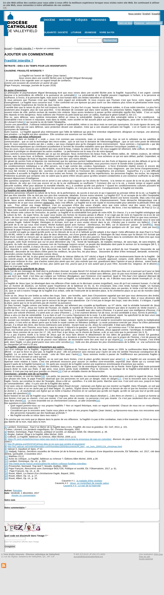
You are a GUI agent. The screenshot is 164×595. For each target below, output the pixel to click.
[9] (155, 312)
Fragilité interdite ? (23, 48)
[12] (80, 354)
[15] (60, 371)
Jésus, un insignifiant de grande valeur (89, 483)
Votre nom (9, 500)
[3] (140, 146)
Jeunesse (90, 32)
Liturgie (76, 32)
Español (156, 14)
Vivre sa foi (106, 32)
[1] (75, 95)
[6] (158, 227)
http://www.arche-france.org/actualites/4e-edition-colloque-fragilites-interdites (47, 463)
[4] (148, 222)
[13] (123, 359)
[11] (72, 342)
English (146, 14)
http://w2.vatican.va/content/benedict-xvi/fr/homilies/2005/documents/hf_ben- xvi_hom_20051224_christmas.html (64, 446)
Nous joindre (134, 14)
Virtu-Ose (158, 554)
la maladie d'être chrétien (89, 481)
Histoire (65, 20)
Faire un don (125, 23)
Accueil (8, 48)
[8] (11, 273)
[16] (43, 376)
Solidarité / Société (55, 32)
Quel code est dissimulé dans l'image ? (26, 536)
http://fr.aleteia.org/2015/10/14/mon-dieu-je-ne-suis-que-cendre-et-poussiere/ (46, 444)
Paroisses (98, 20)
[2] (24, 122)
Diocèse (49, 20)
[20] (98, 400)
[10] (121, 339)
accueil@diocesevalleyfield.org (88, 556)
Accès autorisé (146, 559)
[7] (158, 264)
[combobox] (89, 40)
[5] (151, 224)
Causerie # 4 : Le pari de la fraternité (82, 485)
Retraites (17, 490)
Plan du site (144, 556)
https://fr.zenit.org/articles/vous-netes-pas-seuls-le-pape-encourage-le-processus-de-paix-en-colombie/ (59, 439)
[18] (29, 393)
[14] (43, 364)
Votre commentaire (15, 507)
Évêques (81, 20)
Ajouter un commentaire (23, 495)
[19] (24, 400)
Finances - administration (148, 23)
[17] (119, 378)
